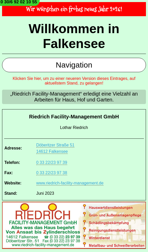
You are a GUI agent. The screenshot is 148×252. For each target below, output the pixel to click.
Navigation (74, 65)
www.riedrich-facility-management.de (69, 183)
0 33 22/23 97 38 (51, 173)
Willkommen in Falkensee (74, 36)
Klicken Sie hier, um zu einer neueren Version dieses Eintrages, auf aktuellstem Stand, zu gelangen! (74, 80)
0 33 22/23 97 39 (51, 162)
